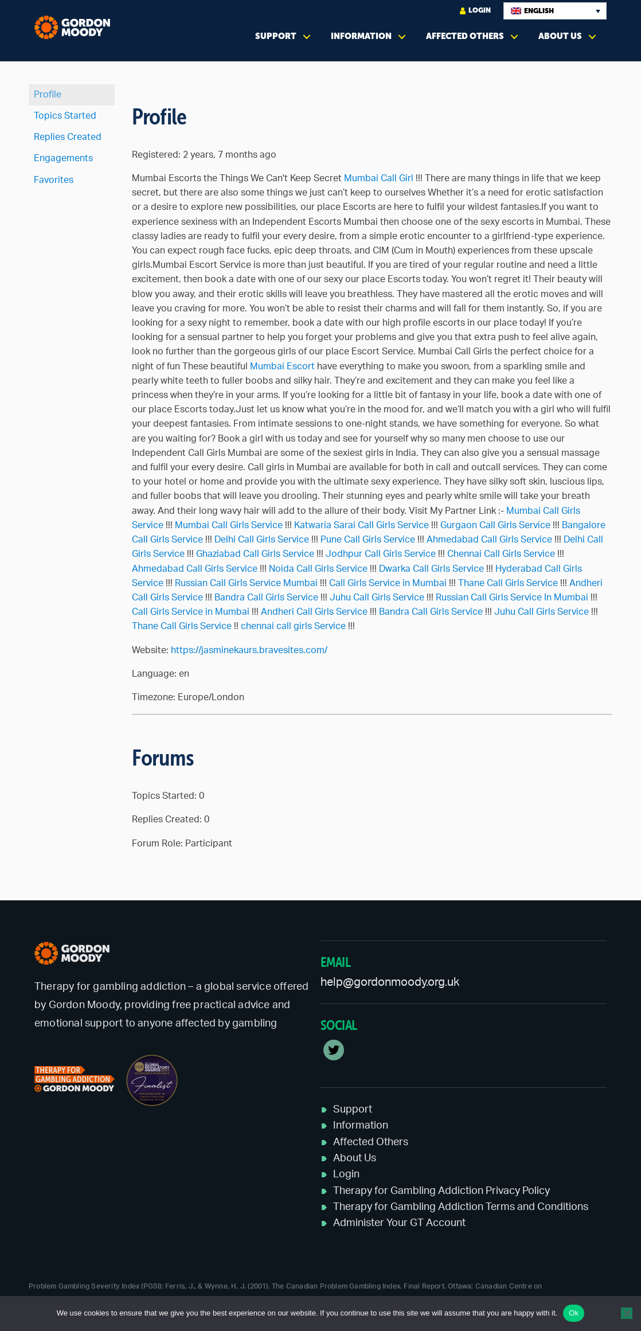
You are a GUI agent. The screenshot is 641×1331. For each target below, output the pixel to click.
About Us (560, 36)
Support (275, 36)
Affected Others (465, 36)
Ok (574, 1313)
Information (361, 36)
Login (475, 10)
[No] (626, 1313)
